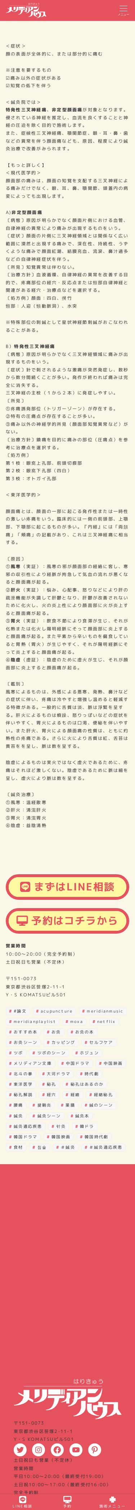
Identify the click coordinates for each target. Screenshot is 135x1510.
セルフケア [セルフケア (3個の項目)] (101, 1042)
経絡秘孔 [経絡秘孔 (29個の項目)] (103, 1095)
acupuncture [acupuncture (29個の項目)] (57, 1011)
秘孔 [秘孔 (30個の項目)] (51, 1084)
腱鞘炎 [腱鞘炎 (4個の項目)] (44, 1105)
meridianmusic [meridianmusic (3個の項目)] (105, 1011)
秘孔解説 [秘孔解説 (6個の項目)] (23, 1095)
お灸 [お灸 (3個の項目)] (56, 1032)
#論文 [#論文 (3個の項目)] (20, 1011)
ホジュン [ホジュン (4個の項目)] (89, 1053)
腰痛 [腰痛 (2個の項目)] (18, 1105)
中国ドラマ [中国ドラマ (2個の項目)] (78, 1063)
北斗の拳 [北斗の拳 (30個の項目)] (23, 1074)
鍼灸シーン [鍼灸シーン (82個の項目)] (49, 1116)
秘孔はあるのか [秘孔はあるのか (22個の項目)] (87, 1084)
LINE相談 (22, 1502)
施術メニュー (112, 1502)
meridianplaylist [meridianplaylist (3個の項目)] (35, 1021)
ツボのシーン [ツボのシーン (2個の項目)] (51, 1053)
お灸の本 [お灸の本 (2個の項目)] (84, 1032)
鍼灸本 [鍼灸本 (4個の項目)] (82, 1116)
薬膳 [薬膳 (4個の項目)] (70, 1105)
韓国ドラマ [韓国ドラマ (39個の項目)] (25, 1137)
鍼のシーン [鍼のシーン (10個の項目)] (101, 1105)
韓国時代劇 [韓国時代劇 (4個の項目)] (96, 1137)
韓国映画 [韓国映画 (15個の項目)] (61, 1137)
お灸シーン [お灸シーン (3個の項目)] (25, 1042)
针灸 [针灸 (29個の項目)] (61, 1126)
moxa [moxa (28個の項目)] (76, 1021)
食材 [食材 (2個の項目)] (18, 1147)
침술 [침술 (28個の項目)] (42, 1147)
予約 (67, 1502)
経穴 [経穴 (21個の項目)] (51, 1095)
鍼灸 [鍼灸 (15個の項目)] (18, 1116)
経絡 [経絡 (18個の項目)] (75, 1095)
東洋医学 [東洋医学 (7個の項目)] (23, 1084)
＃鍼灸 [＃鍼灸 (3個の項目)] (68, 1147)
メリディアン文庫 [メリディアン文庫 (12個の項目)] (33, 1063)
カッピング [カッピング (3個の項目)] (63, 1042)
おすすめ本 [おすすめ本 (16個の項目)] (25, 1032)
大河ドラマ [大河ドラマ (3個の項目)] (59, 1074)
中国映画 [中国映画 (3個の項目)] (113, 1063)
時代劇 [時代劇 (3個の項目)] (92, 1074)
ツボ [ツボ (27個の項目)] (18, 1053)
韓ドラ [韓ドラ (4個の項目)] (87, 1126)
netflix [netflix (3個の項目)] (106, 1021)
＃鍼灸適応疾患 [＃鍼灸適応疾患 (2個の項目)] (106, 1147)
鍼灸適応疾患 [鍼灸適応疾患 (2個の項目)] (28, 1126)
